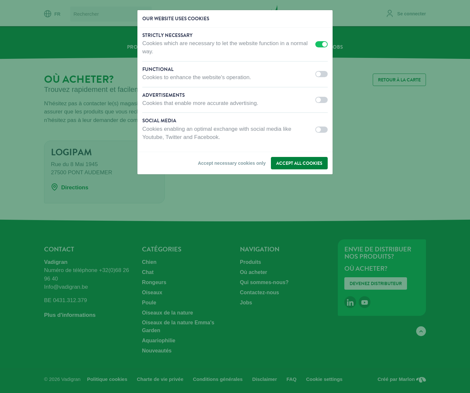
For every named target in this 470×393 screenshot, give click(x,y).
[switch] (321, 44)
